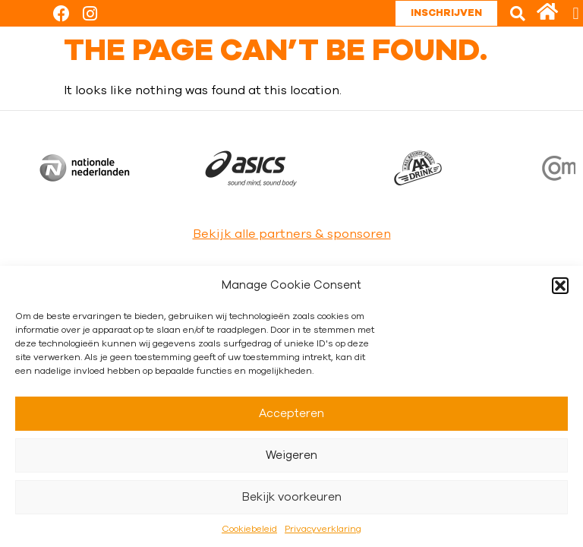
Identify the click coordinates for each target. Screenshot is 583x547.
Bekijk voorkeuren (292, 497)
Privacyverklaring (323, 528)
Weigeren (291, 455)
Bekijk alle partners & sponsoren (292, 234)
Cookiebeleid (249, 528)
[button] (560, 285)
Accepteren (291, 413)
